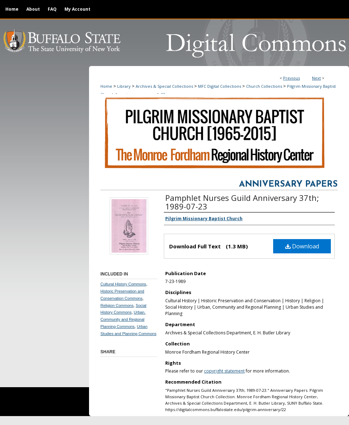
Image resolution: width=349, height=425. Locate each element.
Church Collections (264, 86)
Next (316, 78)
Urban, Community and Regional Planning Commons (123, 319)
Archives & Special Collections (164, 86)
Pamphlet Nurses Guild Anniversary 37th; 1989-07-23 (242, 202)
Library (124, 86)
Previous (291, 78)
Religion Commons (117, 305)
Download (302, 246)
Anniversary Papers (288, 184)
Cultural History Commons (123, 284)
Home (106, 86)
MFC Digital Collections (219, 86)
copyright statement (224, 371)
